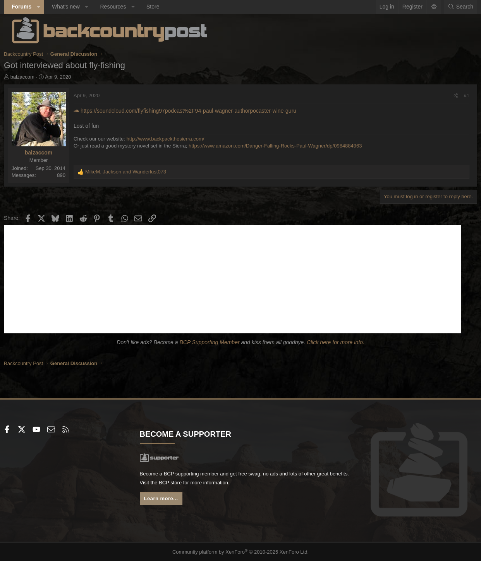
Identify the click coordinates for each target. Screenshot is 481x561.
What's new (74, 6)
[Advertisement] (240, 279)
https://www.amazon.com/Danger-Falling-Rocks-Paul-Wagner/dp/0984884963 (283, 146)
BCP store (214, 484)
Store (161, 6)
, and (133, 172)
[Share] (448, 95)
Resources (121, 6)
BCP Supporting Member (209, 342)
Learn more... (167, 501)
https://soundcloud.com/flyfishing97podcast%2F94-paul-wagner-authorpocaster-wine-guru (193, 111)
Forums (30, 6)
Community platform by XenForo (241, 552)
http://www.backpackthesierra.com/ (174, 139)
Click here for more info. (335, 342)
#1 (458, 95)
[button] (46, 7)
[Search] (452, 7)
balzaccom (31, 77)
